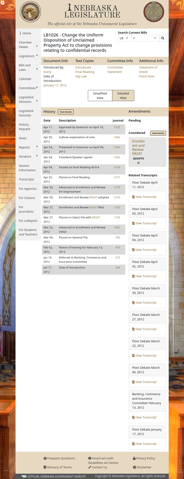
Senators (28, 156)
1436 (117, 147)
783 (117, 237)
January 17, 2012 (55, 85)
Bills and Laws (28, 67)
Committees (28, 88)
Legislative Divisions (28, 99)
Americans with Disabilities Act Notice (103, 460)
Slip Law (81, 76)
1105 (117, 207)
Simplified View (100, 95)
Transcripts (26, 179)
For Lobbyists (28, 221)
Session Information (27, 168)
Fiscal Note (146, 76)
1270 (117, 187)
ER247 (93, 197)
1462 (117, 137)
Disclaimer (142, 467)
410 (117, 247)
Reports (28, 147)
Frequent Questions (59, 458)
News (23, 138)
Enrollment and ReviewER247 (138, 147)
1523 (117, 127)
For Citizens (27, 198)
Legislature (28, 56)
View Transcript (144, 197)
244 (117, 267)
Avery (47, 72)
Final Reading (85, 72)
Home (26, 33)
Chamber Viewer (28, 44)
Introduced (83, 67)
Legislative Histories (26, 113)
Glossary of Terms (58, 467)
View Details (66, 111)
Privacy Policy (144, 458)
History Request (24, 126)
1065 (117, 227)
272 (117, 257)
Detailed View (123, 95)
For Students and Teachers (28, 232)
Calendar (25, 79)
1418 (117, 167)
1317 (117, 177)
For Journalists (26, 209)
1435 (117, 157)
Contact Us (97, 467)
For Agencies (28, 189)
